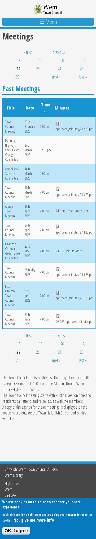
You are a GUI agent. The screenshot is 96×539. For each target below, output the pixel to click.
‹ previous (57, 52)
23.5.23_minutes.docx (69, 251)
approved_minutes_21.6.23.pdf (74, 298)
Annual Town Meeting (10, 211)
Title (10, 108)
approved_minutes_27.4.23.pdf (74, 232)
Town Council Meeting (10, 126)
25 (81, 68)
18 (18, 60)
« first (27, 52)
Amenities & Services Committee (12, 173)
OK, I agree (16, 533)
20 (62, 60)
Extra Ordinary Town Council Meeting (10, 295)
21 (84, 60)
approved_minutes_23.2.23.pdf (74, 128)
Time (45, 107)
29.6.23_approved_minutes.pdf (74, 321)
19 (40, 60)
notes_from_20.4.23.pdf (74, 211)
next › (56, 77)
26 (17, 77)
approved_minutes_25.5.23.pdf (74, 274)
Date (30, 108)
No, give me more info (33, 522)
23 (37, 68)
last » (83, 77)
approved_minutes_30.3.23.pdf (74, 194)
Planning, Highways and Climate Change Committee (12, 150)
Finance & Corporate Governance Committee (12, 251)
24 (59, 68)
